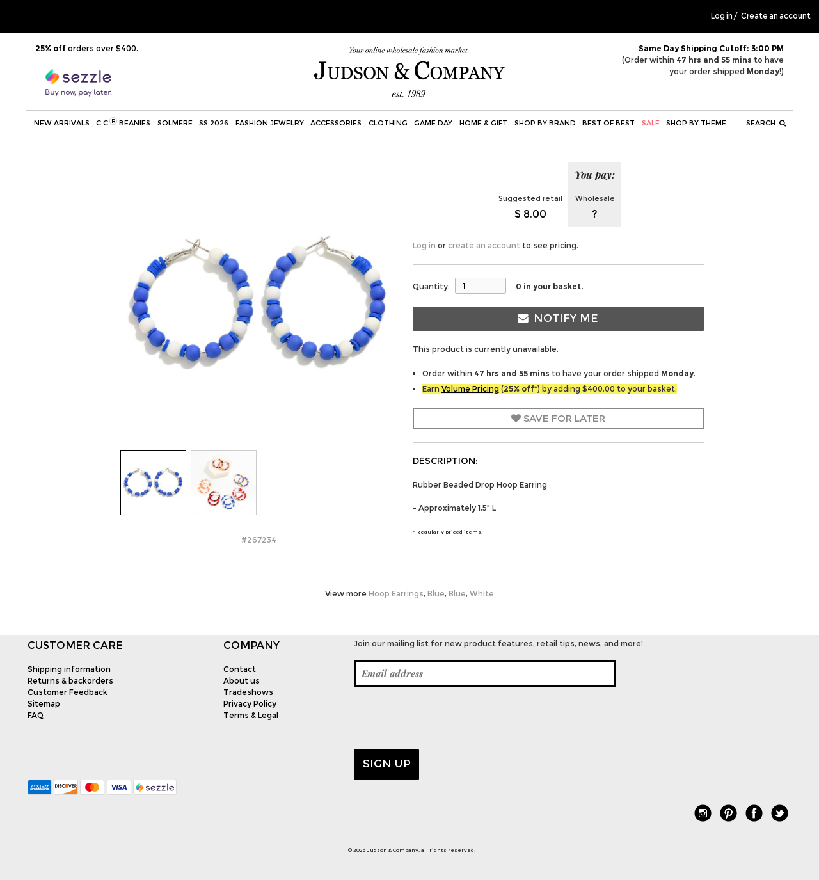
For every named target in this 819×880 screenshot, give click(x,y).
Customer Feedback (67, 692)
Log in (722, 16)
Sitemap (44, 703)
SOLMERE (175, 122)
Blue (436, 593)
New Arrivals (62, 122)
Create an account (776, 16)
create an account (484, 245)
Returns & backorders (70, 680)
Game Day (433, 122)
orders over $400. (86, 48)
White (482, 593)
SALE (651, 122)
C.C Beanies (123, 122)
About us (241, 680)
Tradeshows (248, 692)
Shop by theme (696, 122)
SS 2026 (213, 122)
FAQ (36, 715)
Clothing (388, 122)
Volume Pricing (470, 389)
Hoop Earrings (396, 593)
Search (766, 122)
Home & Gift (483, 122)
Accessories (336, 122)
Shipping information (69, 669)
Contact (239, 669)
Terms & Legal (250, 715)
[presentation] (451, 718)
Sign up (387, 763)
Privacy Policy (249, 703)
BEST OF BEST (608, 122)
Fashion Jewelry (269, 122)
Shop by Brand (545, 122)
